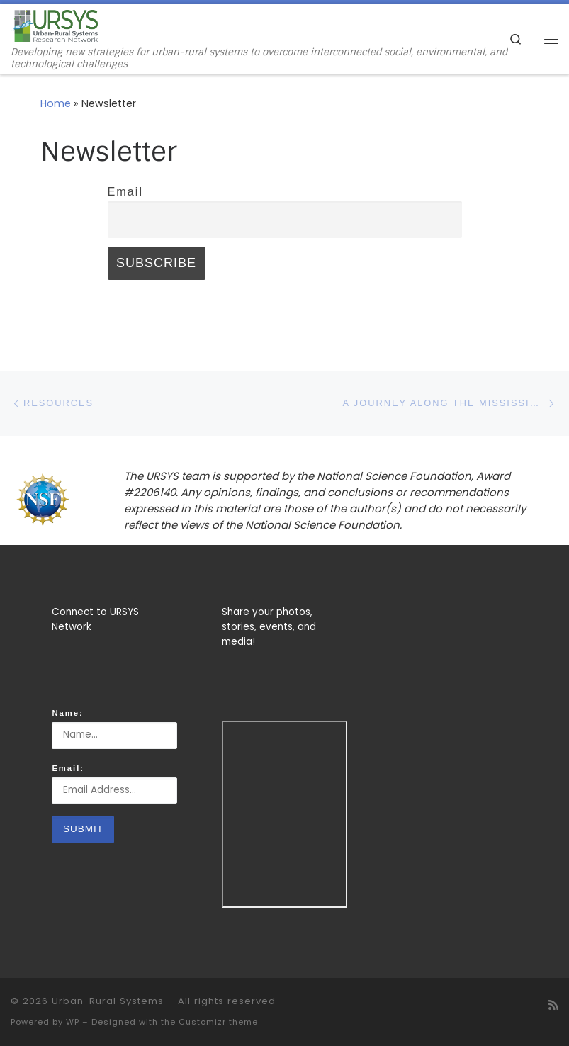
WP (72, 1022)
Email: (68, 768)
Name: (67, 713)
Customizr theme (218, 1022)
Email (125, 191)
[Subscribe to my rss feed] (553, 1005)
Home (55, 103)
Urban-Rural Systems (108, 1001)
